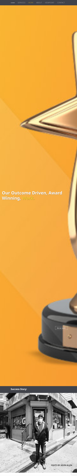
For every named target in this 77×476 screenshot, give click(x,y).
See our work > (61, 328)
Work (30, 2)
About (39, 2)
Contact (61, 2)
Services (21, 2)
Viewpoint (49, 2)
